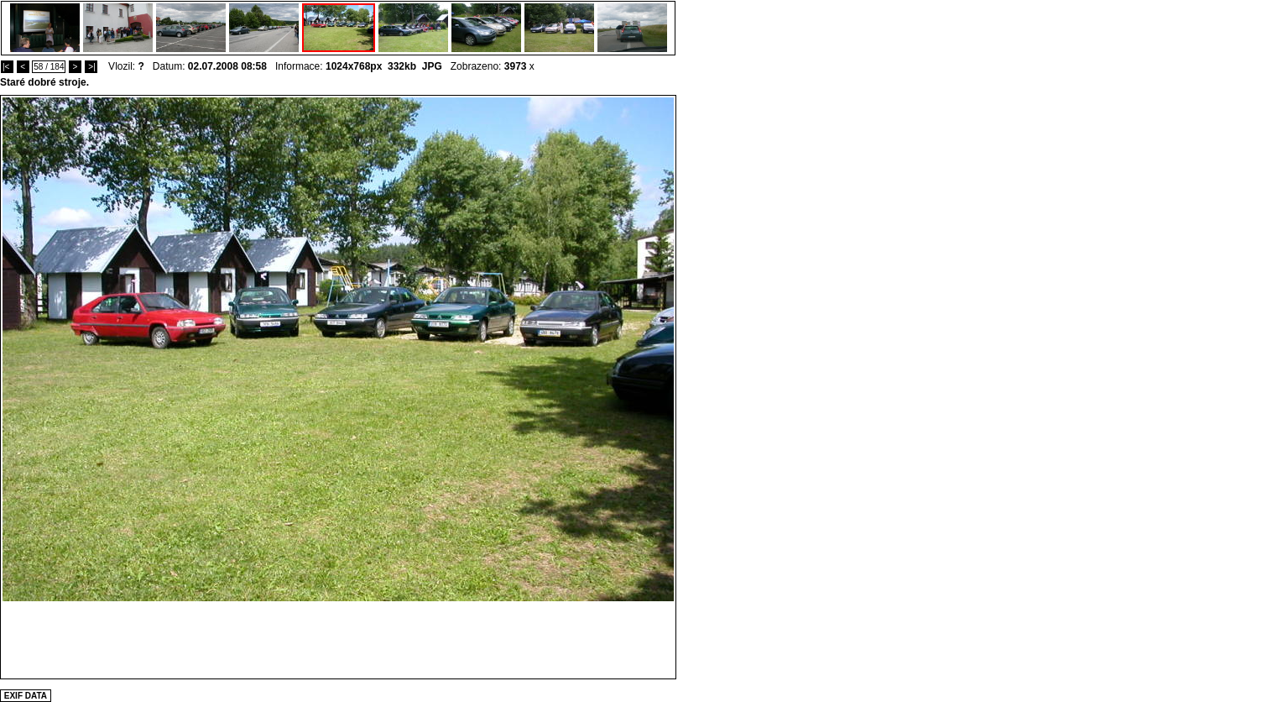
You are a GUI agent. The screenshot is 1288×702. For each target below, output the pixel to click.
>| (91, 66)
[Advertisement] (338, 639)
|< (7, 66)
